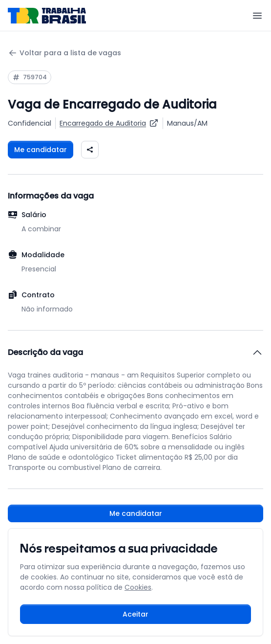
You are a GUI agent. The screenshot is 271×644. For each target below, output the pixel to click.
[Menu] (257, 16)
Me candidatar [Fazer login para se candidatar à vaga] (40, 150)
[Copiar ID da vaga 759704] (29, 77)
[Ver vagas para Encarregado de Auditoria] (109, 123)
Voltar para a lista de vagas (64, 53)
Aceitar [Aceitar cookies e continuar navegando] (135, 614)
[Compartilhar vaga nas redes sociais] (90, 149)
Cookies (138, 587)
